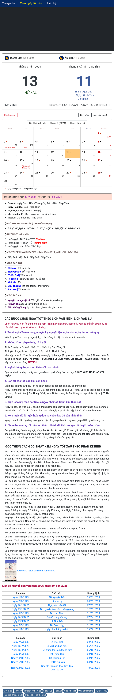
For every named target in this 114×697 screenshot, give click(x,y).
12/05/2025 (93, 621)
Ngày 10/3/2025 (20, 617)
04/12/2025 (93, 662)
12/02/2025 (93, 609)
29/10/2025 (93, 654)
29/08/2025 (93, 642)
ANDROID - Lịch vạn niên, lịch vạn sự (36, 570)
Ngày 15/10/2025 (20, 662)
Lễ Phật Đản (57, 621)
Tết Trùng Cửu (57, 654)
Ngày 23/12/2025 (20, 667)
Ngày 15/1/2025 (20, 609)
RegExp (58, 691)
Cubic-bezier (70, 691)
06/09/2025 (93, 646)
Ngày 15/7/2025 (20, 646)
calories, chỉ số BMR (13, 695)
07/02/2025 (93, 605)
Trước (84, 115)
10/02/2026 (93, 667)
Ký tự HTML (101, 691)
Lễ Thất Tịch (56, 642)
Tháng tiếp (77, 123)
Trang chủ (8, 3)
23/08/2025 (93, 629)
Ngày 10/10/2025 (20, 658)
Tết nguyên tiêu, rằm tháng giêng (57, 609)
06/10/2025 (93, 650)
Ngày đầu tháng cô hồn (57, 629)
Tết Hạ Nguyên (57, 662)
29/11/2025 (93, 658)
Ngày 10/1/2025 (20, 605)
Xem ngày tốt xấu (31, 3)
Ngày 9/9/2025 (20, 654)
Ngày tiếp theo (101, 115)
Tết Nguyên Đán (57, 597)
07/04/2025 (93, 617)
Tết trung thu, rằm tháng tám (57, 650)
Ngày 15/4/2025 (20, 621)
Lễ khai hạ (57, 601)
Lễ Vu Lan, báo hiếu (57, 646)
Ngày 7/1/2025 (20, 601)
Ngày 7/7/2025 (20, 642)
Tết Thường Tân (57, 658)
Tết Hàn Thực (57, 613)
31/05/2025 (93, 625)
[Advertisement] (57, 29)
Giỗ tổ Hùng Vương (57, 617)
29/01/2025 (93, 597)
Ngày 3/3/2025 (20, 613)
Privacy (18, 691)
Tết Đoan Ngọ (57, 625)
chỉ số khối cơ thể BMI (35, 695)
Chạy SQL (47, 691)
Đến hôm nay (10, 115)
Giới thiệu (7, 691)
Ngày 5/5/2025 (20, 625)
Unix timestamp (85, 691)
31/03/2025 (93, 613)
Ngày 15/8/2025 (20, 650)
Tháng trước (37, 123)
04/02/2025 (93, 601)
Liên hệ (51, 3)
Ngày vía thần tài (57, 605)
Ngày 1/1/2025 (20, 597)
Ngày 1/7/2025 (20, 629)
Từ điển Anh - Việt (32, 691)
